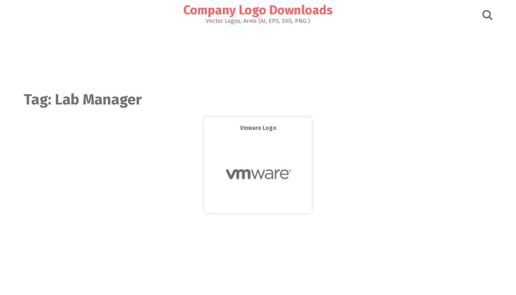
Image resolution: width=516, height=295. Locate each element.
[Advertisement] (258, 55)
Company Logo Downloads (258, 10)
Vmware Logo (258, 128)
